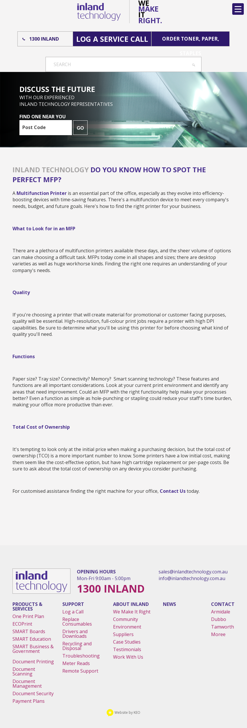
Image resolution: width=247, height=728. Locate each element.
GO (80, 128)
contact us (173, 491)
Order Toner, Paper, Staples (190, 40)
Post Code (34, 127)
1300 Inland (44, 39)
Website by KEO (123, 712)
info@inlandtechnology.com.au (192, 578)
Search (62, 64)
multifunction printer (42, 193)
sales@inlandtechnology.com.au (193, 571)
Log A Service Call (112, 39)
